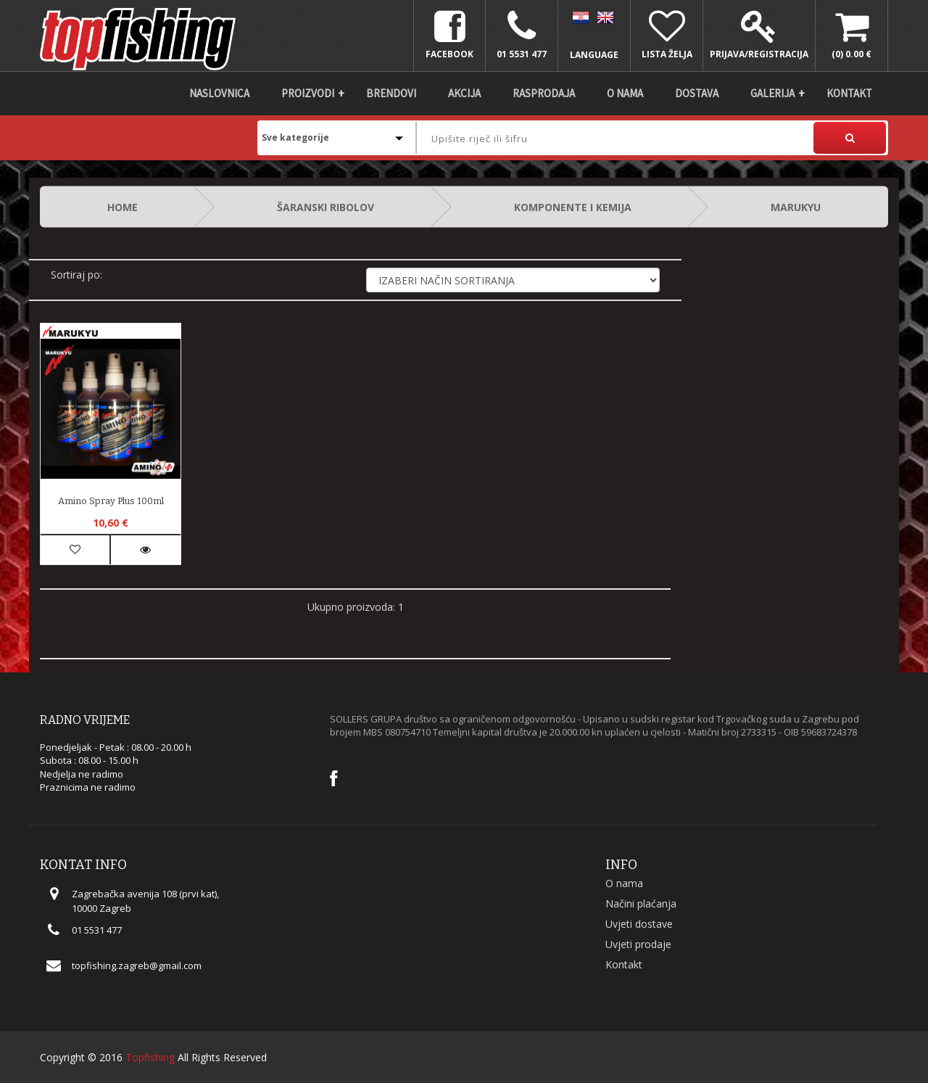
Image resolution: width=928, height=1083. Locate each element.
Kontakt (849, 93)
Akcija (464, 93)
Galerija (772, 93)
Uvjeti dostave (639, 924)
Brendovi (391, 93)
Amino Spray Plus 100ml (111, 500)
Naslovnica (219, 93)
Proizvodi (307, 93)
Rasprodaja (544, 93)
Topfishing (150, 1057)
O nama (625, 93)
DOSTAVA (696, 93)
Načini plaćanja (640, 903)
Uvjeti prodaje (638, 944)
